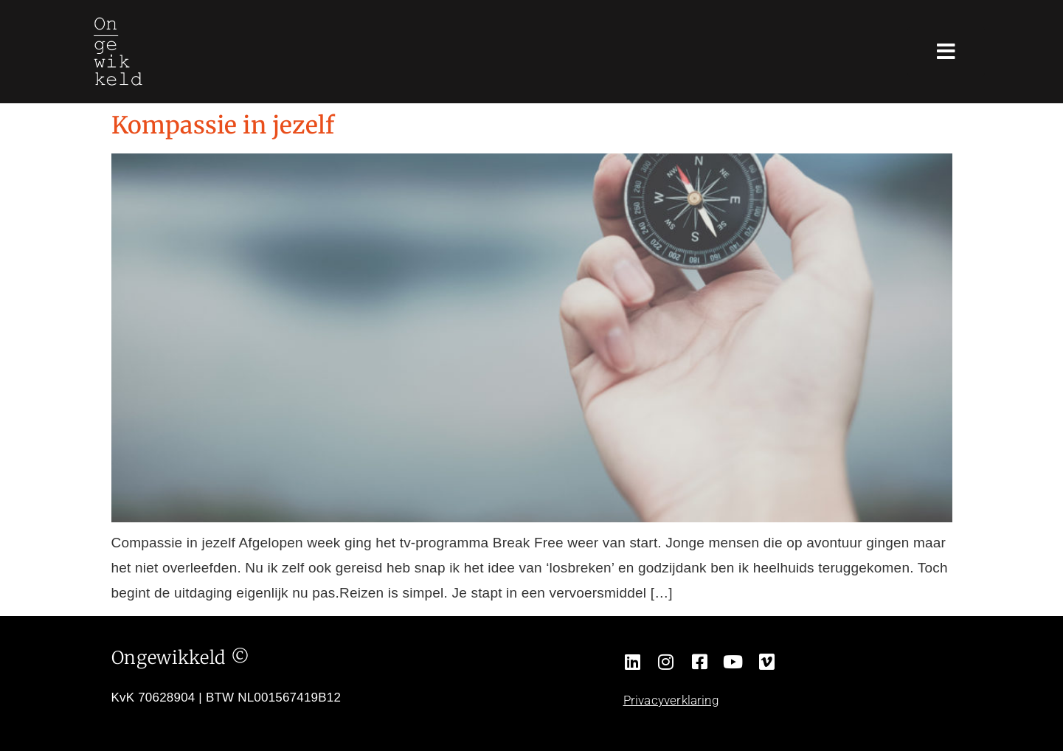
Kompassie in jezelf (223, 125)
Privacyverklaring (671, 700)
